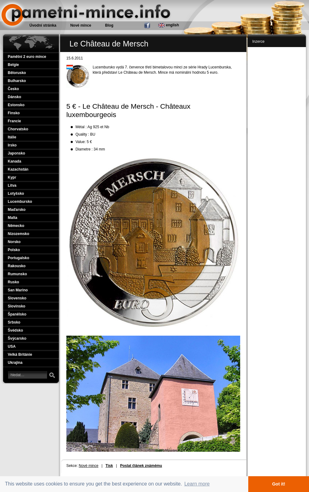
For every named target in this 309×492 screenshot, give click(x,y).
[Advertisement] (278, 143)
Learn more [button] (197, 483)
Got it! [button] (278, 483)
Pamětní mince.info (25, 3)
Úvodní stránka (42, 25)
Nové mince (88, 466)
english (168, 25)
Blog (109, 25)
